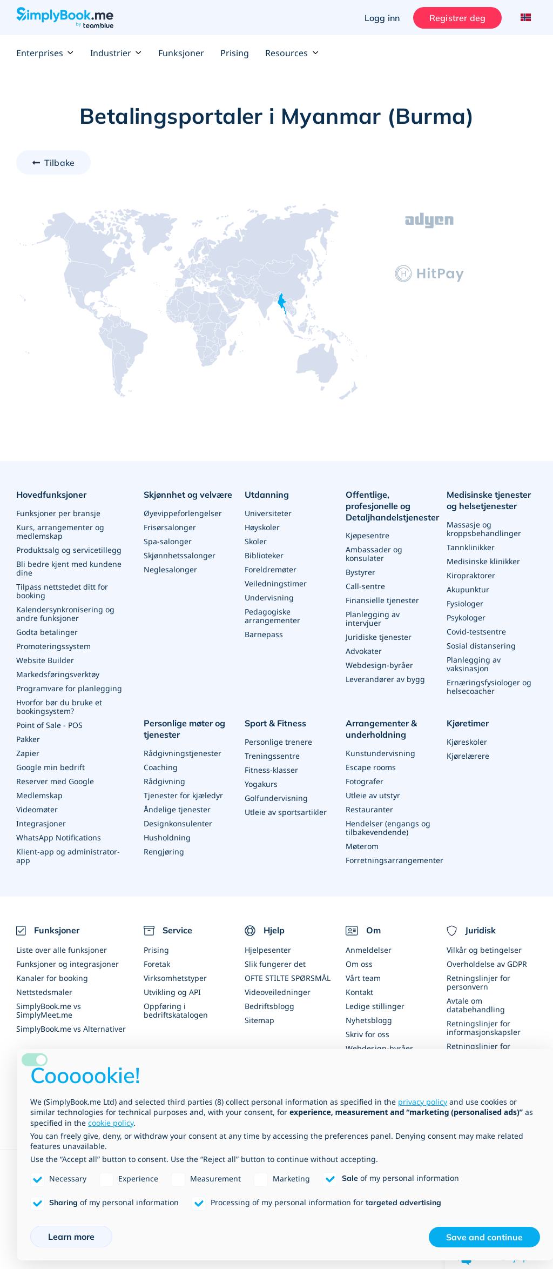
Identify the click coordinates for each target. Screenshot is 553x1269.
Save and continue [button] (484, 1237)
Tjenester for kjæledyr (183, 795)
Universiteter (268, 513)
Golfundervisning (276, 798)
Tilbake (59, 162)
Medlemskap (39, 795)
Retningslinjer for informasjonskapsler (484, 1027)
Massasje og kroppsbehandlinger (484, 528)
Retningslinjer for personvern (478, 982)
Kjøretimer (468, 723)
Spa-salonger (168, 541)
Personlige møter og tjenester (184, 729)
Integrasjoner (41, 823)
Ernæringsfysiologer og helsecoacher (489, 686)
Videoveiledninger (278, 992)
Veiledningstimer (276, 583)
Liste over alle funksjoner (61, 950)
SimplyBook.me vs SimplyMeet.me (48, 1010)
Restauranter (369, 809)
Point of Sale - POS (49, 725)
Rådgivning (164, 781)
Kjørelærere (468, 756)
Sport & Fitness (275, 723)
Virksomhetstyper (175, 978)
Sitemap (259, 1020)
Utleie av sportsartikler (286, 812)
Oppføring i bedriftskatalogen (176, 1010)
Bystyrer (360, 572)
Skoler (256, 541)
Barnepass (264, 634)
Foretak (157, 964)
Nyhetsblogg (369, 1020)
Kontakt (359, 992)
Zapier (27, 753)
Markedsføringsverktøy (57, 674)
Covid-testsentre (476, 631)
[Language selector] (524, 18)
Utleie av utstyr (373, 795)
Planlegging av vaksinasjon (474, 663)
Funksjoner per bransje (58, 513)
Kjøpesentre (367, 535)
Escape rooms (371, 767)
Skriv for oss (367, 1034)
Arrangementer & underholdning (381, 729)
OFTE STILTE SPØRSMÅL (288, 978)
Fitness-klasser (271, 770)
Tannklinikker (471, 547)
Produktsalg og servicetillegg (69, 550)
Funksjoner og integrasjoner (67, 964)
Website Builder (45, 660)
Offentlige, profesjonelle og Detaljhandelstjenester (392, 506)
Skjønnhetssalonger (179, 555)
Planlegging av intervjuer (373, 618)
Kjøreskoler (467, 742)
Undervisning (269, 597)
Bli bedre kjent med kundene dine (69, 568)
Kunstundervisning (380, 752)
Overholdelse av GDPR (487, 964)
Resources (292, 53)
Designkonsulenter (178, 823)
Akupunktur (468, 589)
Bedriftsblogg (269, 1006)
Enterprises (45, 53)
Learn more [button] (71, 1236)
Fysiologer (465, 603)
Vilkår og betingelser (484, 950)
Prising (234, 53)
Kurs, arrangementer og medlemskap (60, 531)
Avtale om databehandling (476, 1005)
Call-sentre (365, 586)
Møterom (362, 845)
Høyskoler (262, 527)
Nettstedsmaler (44, 992)
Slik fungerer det (275, 964)
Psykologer (466, 617)
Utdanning (267, 494)
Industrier (116, 53)
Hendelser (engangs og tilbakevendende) (388, 827)
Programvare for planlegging (69, 688)
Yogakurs (261, 784)
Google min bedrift (50, 767)
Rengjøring (164, 851)
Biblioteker (264, 555)
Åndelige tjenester (177, 809)
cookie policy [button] (110, 1123)
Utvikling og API (172, 992)
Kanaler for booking (52, 978)
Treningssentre (272, 756)
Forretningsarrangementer (394, 859)
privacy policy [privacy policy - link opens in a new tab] (422, 1102)
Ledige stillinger (375, 1006)
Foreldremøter (270, 569)
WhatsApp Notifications (58, 837)
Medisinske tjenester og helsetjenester (489, 500)
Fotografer (364, 781)
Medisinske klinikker (483, 561)
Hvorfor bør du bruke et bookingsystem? (59, 706)
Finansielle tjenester (382, 600)
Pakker (28, 739)
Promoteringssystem (53, 646)
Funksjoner (181, 53)
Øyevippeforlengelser (183, 513)
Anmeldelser (369, 950)
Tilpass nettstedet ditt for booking (62, 591)
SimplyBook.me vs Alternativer (71, 1029)
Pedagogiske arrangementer (272, 615)
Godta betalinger (47, 632)
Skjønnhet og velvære (188, 494)
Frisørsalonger (170, 527)
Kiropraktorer (471, 575)
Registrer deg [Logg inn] (457, 17)
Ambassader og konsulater (374, 553)
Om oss (359, 964)
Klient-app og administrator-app (68, 855)
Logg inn (382, 17)
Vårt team (363, 978)
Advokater (364, 651)
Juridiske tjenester (379, 637)
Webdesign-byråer (379, 665)
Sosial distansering (481, 645)
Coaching (161, 767)
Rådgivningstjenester (182, 752)
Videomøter (37, 809)
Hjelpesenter (268, 950)
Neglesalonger (170, 569)
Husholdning (167, 837)
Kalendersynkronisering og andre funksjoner (65, 613)
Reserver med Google (55, 781)
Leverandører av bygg (385, 679)
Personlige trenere (278, 742)
